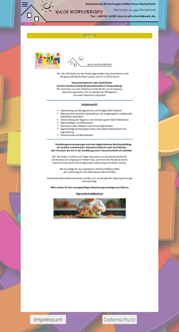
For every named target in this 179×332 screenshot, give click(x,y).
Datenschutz (120, 319)
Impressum (48, 319)
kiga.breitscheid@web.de (136, 16)
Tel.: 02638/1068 (103, 16)
